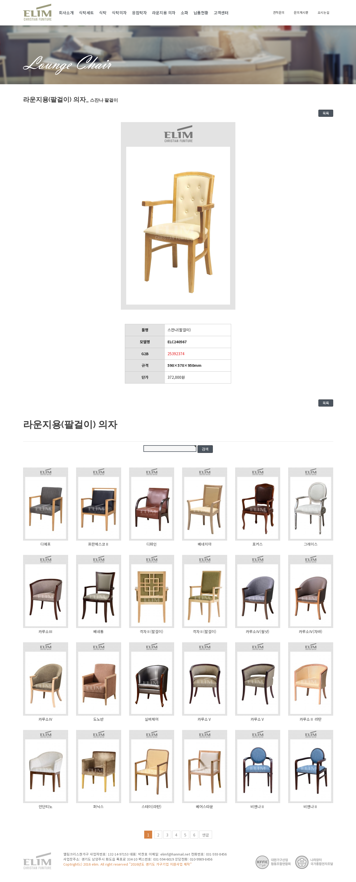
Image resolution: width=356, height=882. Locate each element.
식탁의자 (119, 12)
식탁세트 (86, 12)
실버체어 (152, 719)
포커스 (257, 544)
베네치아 (205, 544)
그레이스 (311, 544)
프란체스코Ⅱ (98, 544)
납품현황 (201, 12)
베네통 (98, 631)
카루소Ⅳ (45, 719)
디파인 (151, 544)
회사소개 (66, 12)
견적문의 (278, 12)
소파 (184, 12)
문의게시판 (301, 12)
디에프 (45, 544)
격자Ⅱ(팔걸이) (151, 631)
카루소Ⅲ (45, 631)
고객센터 (221, 12)
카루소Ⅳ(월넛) (257, 631)
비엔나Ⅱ (257, 806)
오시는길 (323, 12)
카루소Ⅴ (204, 719)
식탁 (103, 12)
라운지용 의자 (163, 12)
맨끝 (205, 835)
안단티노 (45, 806)
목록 (326, 113)
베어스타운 (204, 806)
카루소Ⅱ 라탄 (311, 719)
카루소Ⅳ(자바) (310, 631)
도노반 (98, 719)
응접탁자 (139, 12)
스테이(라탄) (151, 806)
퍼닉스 (98, 806)
